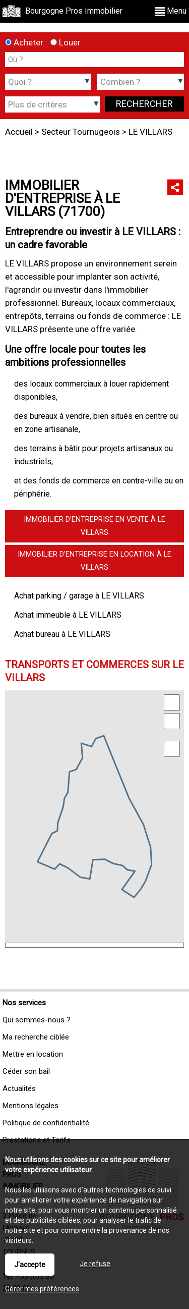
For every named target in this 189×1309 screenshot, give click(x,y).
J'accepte (29, 1265)
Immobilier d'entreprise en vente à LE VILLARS (94, 526)
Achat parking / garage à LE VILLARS (79, 596)
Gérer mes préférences (42, 1289)
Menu (170, 11)
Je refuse (95, 1264)
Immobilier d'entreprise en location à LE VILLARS (94, 561)
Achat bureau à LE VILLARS (62, 634)
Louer (65, 42)
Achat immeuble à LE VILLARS (67, 615)
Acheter (24, 42)
